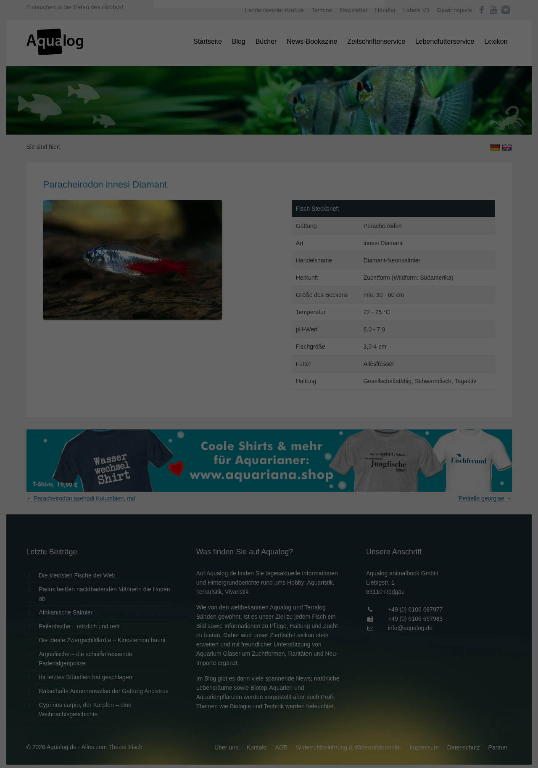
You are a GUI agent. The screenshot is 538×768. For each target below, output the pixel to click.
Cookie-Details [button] (246, 233)
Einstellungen (177, 115)
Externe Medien (346, 135)
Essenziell (179, 135)
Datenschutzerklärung (216, 107)
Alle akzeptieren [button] (269, 165)
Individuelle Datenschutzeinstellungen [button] (269, 214)
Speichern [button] (269, 189)
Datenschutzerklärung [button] (285, 233)
